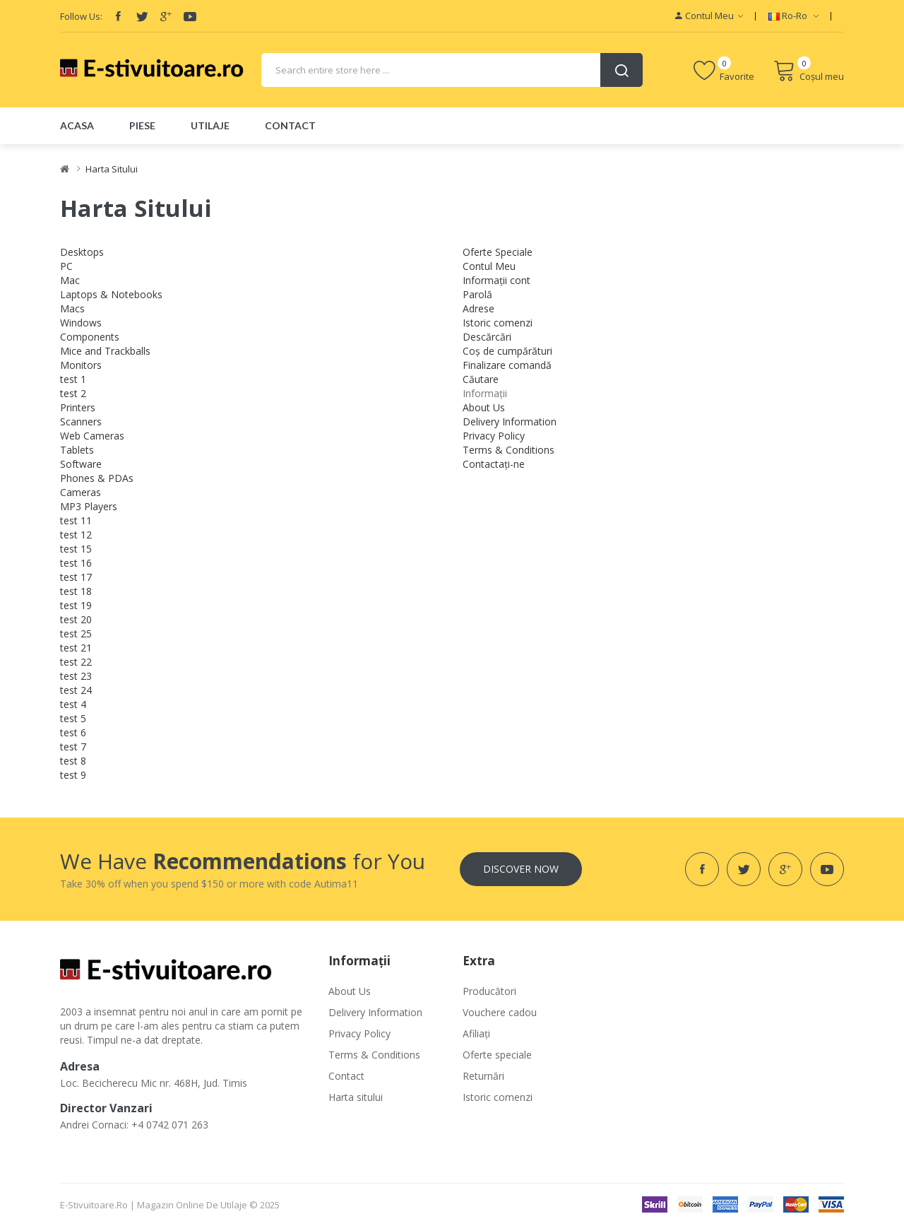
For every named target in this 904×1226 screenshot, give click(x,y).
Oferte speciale (497, 1054)
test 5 (73, 718)
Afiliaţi (476, 1033)
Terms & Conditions (508, 449)
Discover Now (521, 869)
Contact (346, 1076)
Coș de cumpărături (507, 351)
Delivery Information (510, 421)
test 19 (76, 605)
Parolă (477, 294)
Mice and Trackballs (105, 351)
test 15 (76, 548)
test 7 (73, 746)
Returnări (483, 1076)
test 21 (76, 647)
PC (66, 266)
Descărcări (487, 336)
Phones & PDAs (96, 478)
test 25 (76, 633)
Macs (72, 308)
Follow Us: (81, 16)
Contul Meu (489, 266)
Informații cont (496, 280)
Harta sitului (355, 1097)
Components (89, 336)
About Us (484, 407)
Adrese (478, 308)
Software (81, 464)
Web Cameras (92, 435)
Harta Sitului (111, 169)
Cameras (80, 492)
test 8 (73, 760)
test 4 (73, 704)
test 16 (76, 563)
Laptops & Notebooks (111, 294)
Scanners (81, 421)
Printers (77, 407)
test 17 (76, 577)
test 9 (73, 775)
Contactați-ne (494, 464)
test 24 (76, 690)
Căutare (481, 379)
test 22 (76, 661)
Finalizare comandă (507, 365)
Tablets (77, 449)
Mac (70, 280)
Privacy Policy (494, 435)
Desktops (82, 252)
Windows (81, 322)
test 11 (76, 520)
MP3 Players (88, 506)
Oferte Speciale (498, 252)
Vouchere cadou (500, 1012)
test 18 (76, 591)
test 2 (73, 393)
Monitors (81, 365)
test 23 (76, 676)
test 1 (73, 379)
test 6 (73, 732)
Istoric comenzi (498, 322)
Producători (489, 991)
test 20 (76, 619)
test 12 (76, 534)
